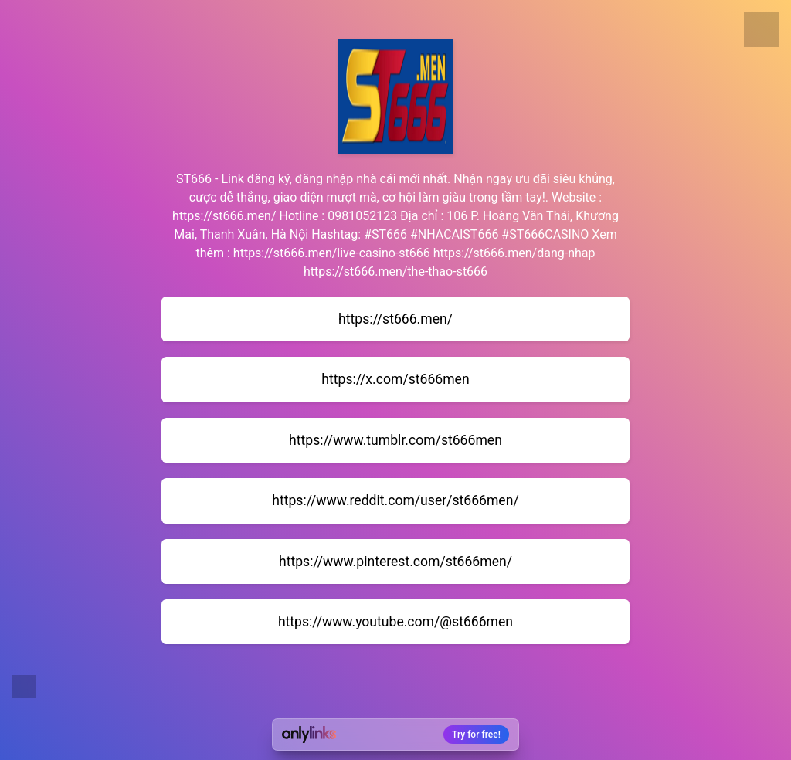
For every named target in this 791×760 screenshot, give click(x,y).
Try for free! (476, 734)
